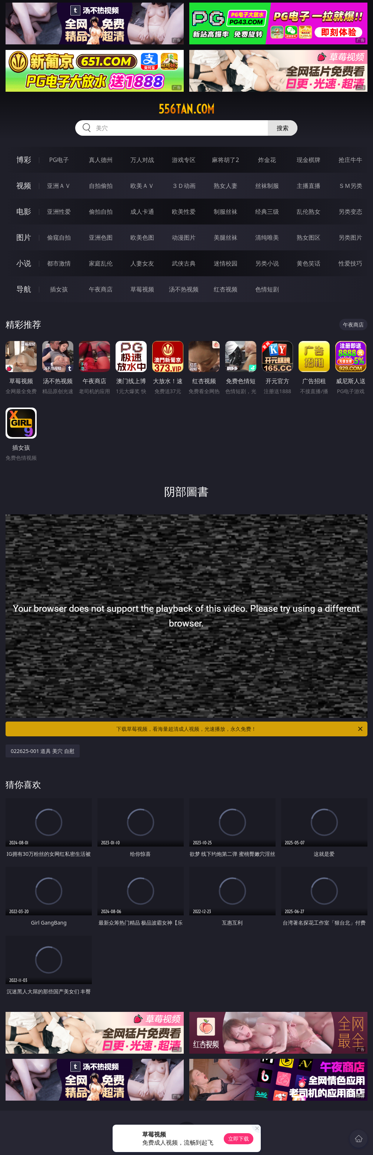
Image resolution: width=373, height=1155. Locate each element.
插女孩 (59, 289)
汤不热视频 (184, 289)
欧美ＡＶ (142, 186)
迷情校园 (225, 263)
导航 (23, 289)
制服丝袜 (225, 211)
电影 (23, 211)
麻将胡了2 (225, 160)
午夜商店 (101, 289)
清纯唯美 (267, 237)
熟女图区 (308, 237)
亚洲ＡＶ (59, 186)
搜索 (283, 128)
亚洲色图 (101, 237)
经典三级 (267, 211)
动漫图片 (184, 237)
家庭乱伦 (101, 263)
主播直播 (308, 186)
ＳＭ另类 (350, 186)
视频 (23, 185)
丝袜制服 (267, 186)
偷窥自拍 (59, 237)
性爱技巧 (350, 263)
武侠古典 (184, 263)
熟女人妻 (225, 186)
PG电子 (59, 160)
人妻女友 (142, 263)
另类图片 (350, 237)
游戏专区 (184, 160)
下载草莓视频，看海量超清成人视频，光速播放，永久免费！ (239, 729)
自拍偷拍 (101, 186)
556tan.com (186, 109)
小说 (23, 263)
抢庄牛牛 (350, 160)
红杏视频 (225, 289)
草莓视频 (142, 289)
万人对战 (142, 160)
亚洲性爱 (59, 211)
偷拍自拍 (101, 211)
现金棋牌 (308, 160)
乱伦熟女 (308, 211)
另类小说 (267, 263)
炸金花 (267, 160)
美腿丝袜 (225, 237)
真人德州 (101, 160)
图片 (23, 237)
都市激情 (59, 263)
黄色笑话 (308, 263)
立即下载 (238, 1138)
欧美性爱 (184, 211)
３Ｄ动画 (184, 186)
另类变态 (350, 211)
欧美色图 (142, 237)
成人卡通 (142, 211)
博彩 (23, 160)
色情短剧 (267, 289)
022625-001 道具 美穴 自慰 (42, 750)
